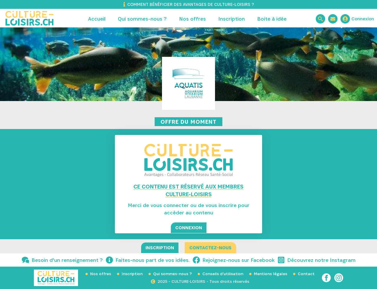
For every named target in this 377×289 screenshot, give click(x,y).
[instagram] (338, 277)
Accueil (96, 18)
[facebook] (326, 277)
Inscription (231, 18)
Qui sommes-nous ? (142, 18)
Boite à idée (272, 18)
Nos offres (192, 18)
